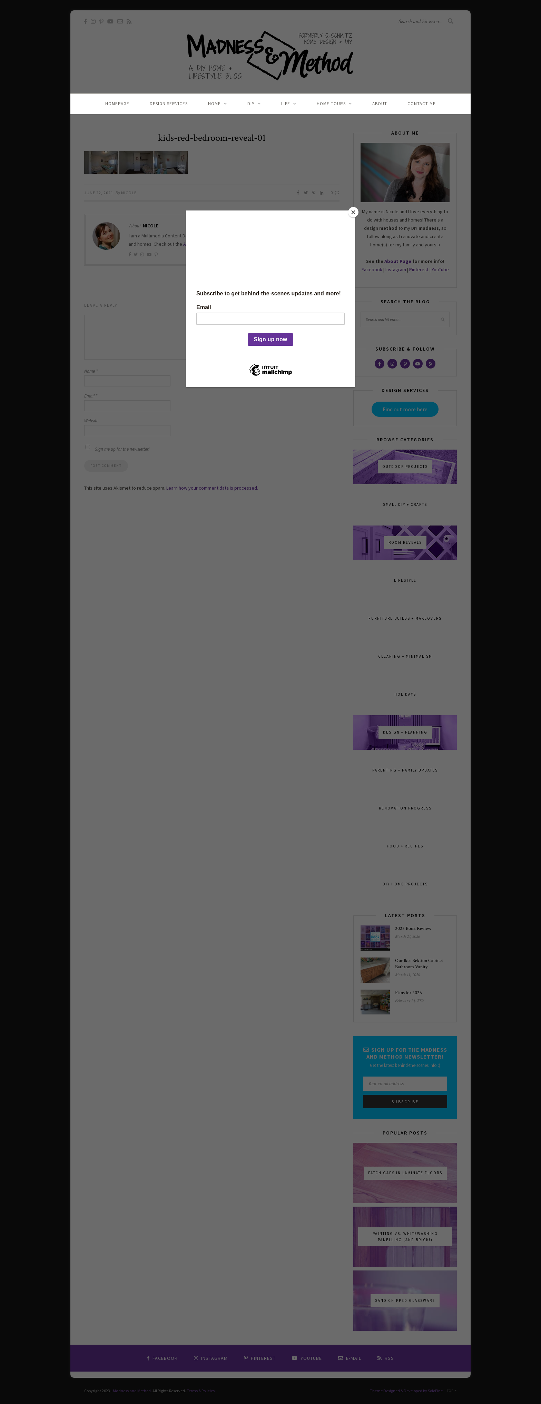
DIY (251, 104)
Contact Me (421, 104)
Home (214, 104)
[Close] (353, 212)
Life (285, 104)
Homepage (117, 104)
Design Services (169, 104)
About (379, 104)
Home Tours (331, 104)
